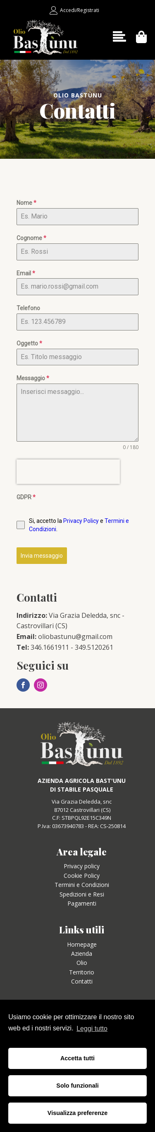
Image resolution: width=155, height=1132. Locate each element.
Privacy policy (82, 866)
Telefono (28, 308)
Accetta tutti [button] (77, 1058)
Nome (26, 202)
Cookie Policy (82, 875)
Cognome (31, 238)
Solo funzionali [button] (77, 1085)
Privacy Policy (81, 520)
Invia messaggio (42, 555)
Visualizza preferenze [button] (77, 1113)
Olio (81, 963)
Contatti (82, 981)
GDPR (26, 497)
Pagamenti (81, 903)
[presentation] (68, 471)
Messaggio (33, 378)
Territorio (81, 972)
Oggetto (29, 343)
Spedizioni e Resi (82, 894)
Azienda (81, 953)
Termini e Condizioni (82, 885)
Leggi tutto (91, 1028)
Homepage (82, 944)
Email (26, 273)
